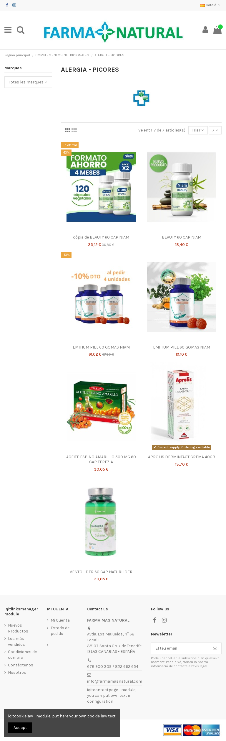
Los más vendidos (16, 641)
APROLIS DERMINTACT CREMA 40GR (181, 456)
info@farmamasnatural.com (114, 681)
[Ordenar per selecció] (197, 130)
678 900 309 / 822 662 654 (112, 666)
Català (211, 5)
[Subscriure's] (215, 648)
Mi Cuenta (60, 620)
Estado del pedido (61, 630)
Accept (20, 727)
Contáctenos (20, 665)
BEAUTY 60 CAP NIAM (181, 237)
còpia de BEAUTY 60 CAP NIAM (101, 237)
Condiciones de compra (22, 654)
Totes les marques (28, 82)
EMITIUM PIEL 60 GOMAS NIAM (101, 347)
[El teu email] (180, 648)
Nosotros (17, 672)
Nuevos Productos (18, 628)
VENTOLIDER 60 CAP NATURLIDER (101, 571)
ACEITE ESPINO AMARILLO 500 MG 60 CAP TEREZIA (101, 459)
